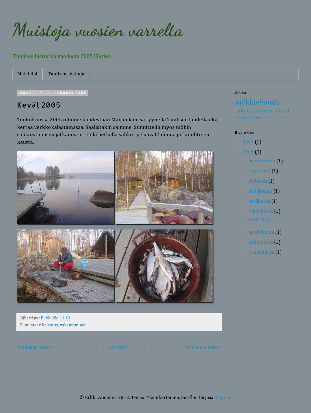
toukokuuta (261, 211)
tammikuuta (261, 252)
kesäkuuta (259, 201)
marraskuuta (262, 161)
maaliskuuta (261, 232)
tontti (241, 117)
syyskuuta (260, 171)
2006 (249, 142)
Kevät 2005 (259, 219)
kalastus (50, 325)
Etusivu (119, 347)
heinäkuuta (260, 191)
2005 (249, 152)
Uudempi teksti (35, 347)
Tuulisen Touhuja (66, 74)
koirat (282, 111)
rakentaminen (73, 325)
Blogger (222, 397)
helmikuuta (261, 242)
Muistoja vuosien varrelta (97, 30)
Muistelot (27, 74)
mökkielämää (257, 102)
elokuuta (258, 181)
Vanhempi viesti (202, 347)
